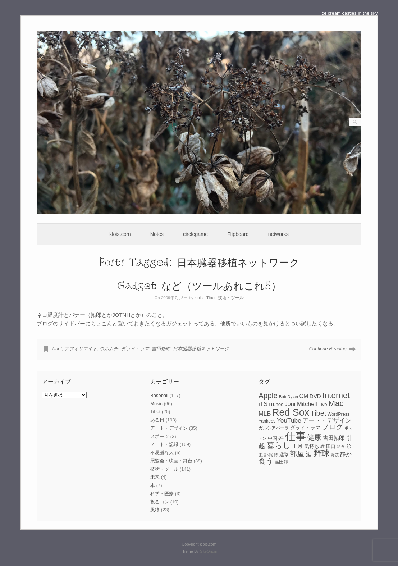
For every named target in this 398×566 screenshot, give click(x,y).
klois (199, 298)
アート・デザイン (169, 428)
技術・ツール (231, 298)
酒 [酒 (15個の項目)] (309, 454)
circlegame (195, 234)
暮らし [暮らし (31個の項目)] (278, 445)
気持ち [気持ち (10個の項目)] (311, 446)
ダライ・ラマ (135, 348)
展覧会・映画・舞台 (171, 461)
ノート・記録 (164, 444)
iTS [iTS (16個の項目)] (263, 403)
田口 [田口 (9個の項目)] (330, 446)
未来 (155, 477)
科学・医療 (162, 493)
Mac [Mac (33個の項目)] (336, 403)
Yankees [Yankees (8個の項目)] (267, 421)
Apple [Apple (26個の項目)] (268, 395)
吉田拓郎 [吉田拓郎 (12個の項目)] (333, 438)
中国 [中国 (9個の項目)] (272, 438)
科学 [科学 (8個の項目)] (341, 446)
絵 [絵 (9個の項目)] (349, 446)
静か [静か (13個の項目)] (346, 454)
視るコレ (159, 502)
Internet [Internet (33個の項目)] (335, 395)
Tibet (210, 298)
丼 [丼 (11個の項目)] (281, 438)
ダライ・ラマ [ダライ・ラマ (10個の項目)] (305, 427)
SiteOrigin (209, 551)
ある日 (157, 420)
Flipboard (238, 234)
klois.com (120, 234)
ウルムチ (109, 348)
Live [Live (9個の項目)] (322, 404)
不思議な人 (162, 452)
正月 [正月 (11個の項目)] (297, 446)
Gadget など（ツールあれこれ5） (199, 285)
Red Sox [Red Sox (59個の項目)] (290, 412)
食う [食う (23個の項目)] (266, 461)
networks (278, 234)
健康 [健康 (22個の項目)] (314, 437)
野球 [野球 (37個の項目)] (321, 453)
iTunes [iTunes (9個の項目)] (276, 404)
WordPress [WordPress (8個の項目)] (338, 414)
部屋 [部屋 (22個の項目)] (297, 454)
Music (156, 403)
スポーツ (159, 436)
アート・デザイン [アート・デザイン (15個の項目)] (326, 420)
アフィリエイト (80, 348)
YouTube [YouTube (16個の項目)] (289, 420)
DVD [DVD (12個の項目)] (315, 396)
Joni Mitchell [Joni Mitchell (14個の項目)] (300, 404)
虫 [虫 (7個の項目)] (261, 455)
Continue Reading (328, 348)
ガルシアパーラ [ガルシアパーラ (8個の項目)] (274, 427)
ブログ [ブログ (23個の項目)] (332, 427)
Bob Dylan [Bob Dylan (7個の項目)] (288, 396)
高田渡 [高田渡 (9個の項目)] (281, 462)
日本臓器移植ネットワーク (201, 348)
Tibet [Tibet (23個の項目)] (318, 413)
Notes (157, 234)
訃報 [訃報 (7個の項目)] (268, 455)
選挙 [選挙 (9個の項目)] (284, 454)
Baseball (159, 395)
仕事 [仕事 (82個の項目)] (295, 436)
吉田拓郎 (161, 348)
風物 (155, 509)
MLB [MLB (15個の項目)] (265, 413)
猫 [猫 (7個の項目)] (322, 446)
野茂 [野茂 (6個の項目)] (335, 455)
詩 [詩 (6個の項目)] (276, 455)
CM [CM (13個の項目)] (303, 396)
